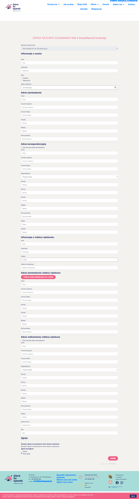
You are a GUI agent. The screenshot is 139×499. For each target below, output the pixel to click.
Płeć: (22, 75)
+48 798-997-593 (35, 7)
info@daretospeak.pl (42, 481)
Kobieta (25, 78)
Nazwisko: (24, 67)
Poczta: (23, 119)
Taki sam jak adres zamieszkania (33, 147)
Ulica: (23, 96)
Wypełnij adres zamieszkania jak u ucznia (38, 277)
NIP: (22, 429)
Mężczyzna (26, 80)
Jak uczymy (69, 4)
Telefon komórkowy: (27, 264)
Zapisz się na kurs (65, 482)
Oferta (95, 4)
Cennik (106, 4)
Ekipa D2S (82, 4)
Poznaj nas (53, 4)
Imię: (22, 59)
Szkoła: (23, 228)
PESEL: (23, 413)
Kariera (131, 4)
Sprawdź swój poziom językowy (66, 476)
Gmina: (23, 189)
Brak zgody (26, 453)
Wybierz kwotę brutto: (28, 45)
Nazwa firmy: (25, 421)
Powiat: (23, 181)
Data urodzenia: (26, 84)
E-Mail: (23, 256)
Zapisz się (118, 4)
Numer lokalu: (25, 111)
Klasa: (23, 221)
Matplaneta (96, 9)
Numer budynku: (26, 104)
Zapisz (113, 458)
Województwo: (25, 173)
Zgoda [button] (133, 496)
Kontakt (83, 9)
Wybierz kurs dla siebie (67, 480)
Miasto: (23, 127)
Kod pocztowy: (26, 135)
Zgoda (25, 451)
